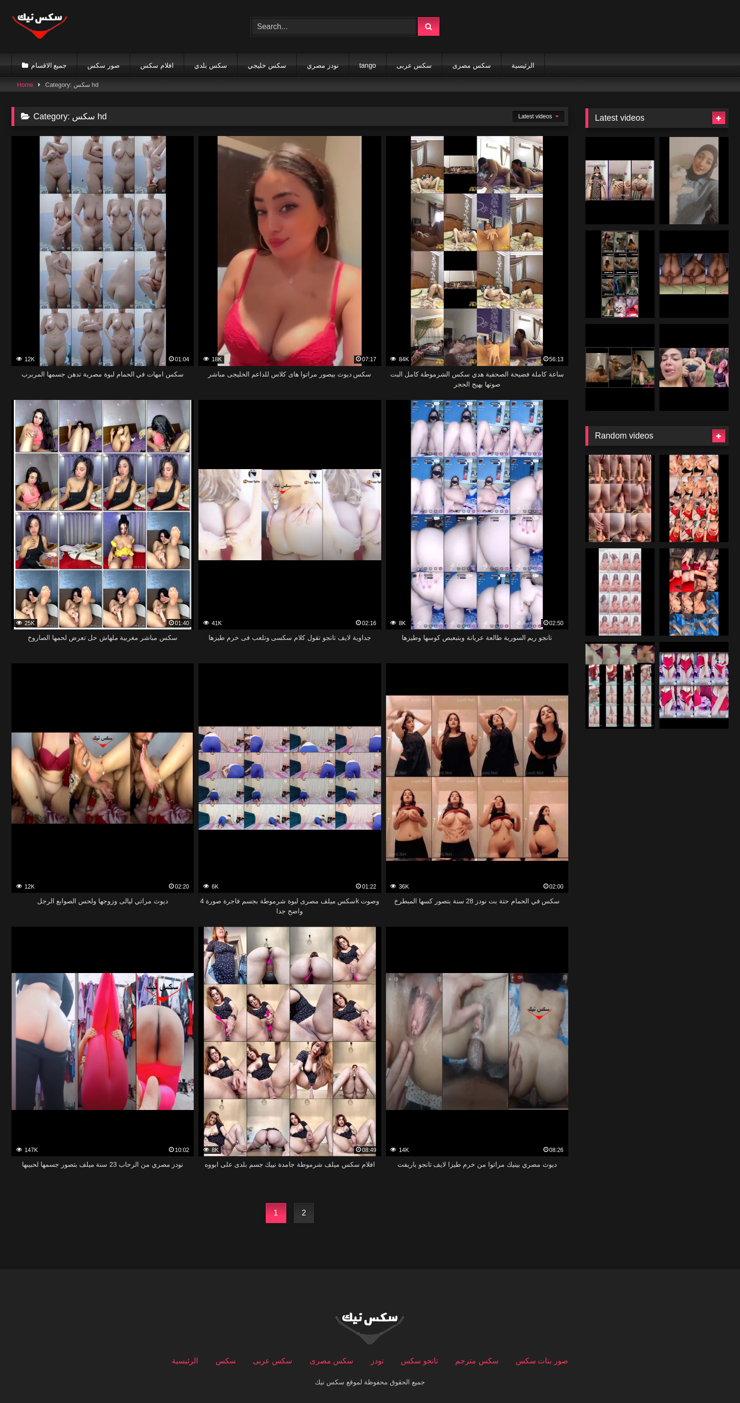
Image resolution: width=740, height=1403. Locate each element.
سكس (226, 1361)
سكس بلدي (210, 65)
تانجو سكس (419, 1361)
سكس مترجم (476, 1361)
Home (25, 84)
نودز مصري (323, 65)
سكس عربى (414, 65)
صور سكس (103, 65)
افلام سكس (157, 65)
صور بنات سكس (542, 1361)
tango (367, 65)
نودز (377, 1361)
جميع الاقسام (49, 65)
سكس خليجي (267, 65)
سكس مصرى (471, 65)
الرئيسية (522, 65)
